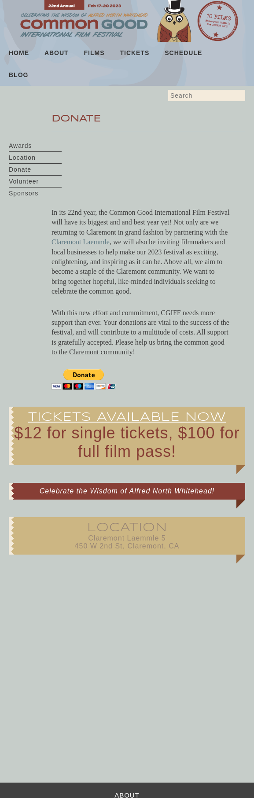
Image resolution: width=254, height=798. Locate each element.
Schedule (183, 52)
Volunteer (24, 181)
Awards (20, 145)
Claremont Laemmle (81, 242)
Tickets (134, 52)
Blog (18, 74)
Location (22, 157)
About (56, 52)
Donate (20, 169)
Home (19, 52)
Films (94, 52)
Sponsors (23, 193)
